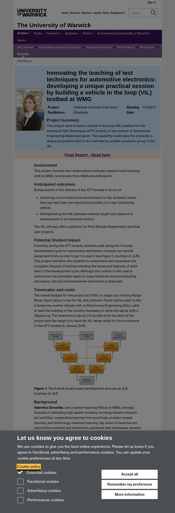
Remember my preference (129, 484)
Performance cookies (40, 500)
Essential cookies (37, 472)
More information (129, 494)
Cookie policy (28, 466)
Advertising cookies (39, 491)
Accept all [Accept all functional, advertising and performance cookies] (129, 474)
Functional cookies (38, 482)
